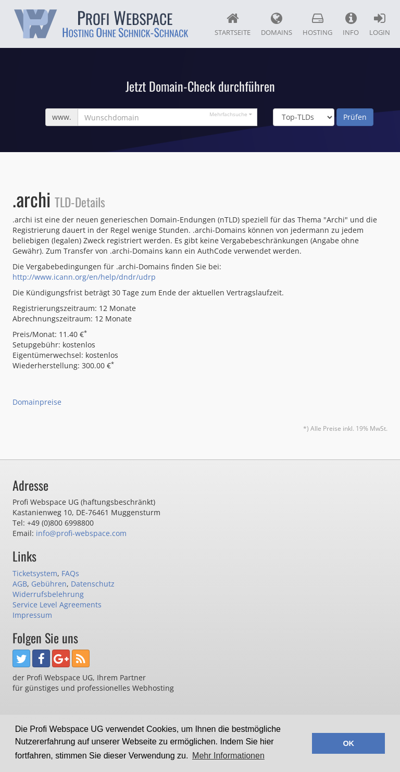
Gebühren (49, 584)
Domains (276, 24)
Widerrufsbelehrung (48, 594)
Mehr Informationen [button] (228, 755)
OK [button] (348, 743)
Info (351, 24)
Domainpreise (36, 402)
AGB (19, 584)
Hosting (317, 24)
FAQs (70, 573)
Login (379, 24)
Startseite (233, 24)
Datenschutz (93, 584)
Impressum (32, 615)
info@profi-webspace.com (81, 533)
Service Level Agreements (57, 604)
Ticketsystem (34, 573)
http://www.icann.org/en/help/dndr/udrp (84, 277)
